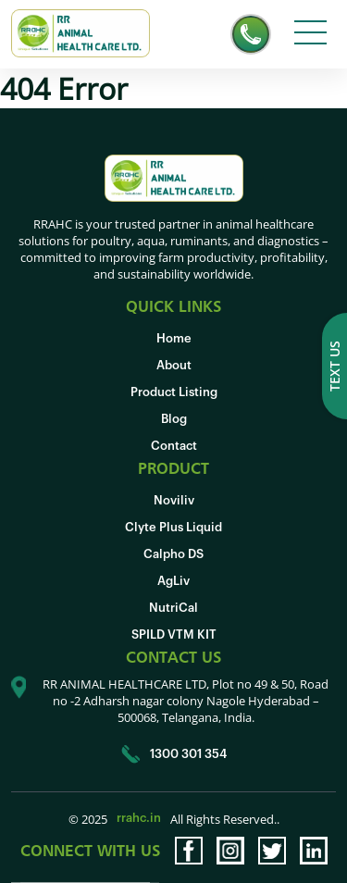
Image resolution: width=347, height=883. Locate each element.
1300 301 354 (174, 754)
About (174, 365)
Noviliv (174, 500)
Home (174, 338)
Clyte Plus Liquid (173, 527)
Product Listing (173, 392)
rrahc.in (139, 818)
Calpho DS (173, 554)
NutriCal (173, 608)
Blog (174, 419)
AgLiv (173, 581)
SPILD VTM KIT (174, 634)
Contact (174, 446)
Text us (334, 366)
